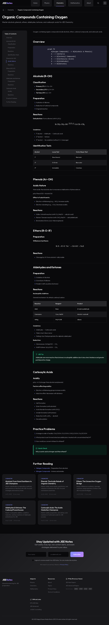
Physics (32, 582)
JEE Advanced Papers (72, 586)
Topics (50, 586)
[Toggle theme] (105, 3)
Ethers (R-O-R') (10, 68)
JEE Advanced (34, 606)
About (50, 582)
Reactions (11, 51)
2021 (90, 589)
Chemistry (11, 10)
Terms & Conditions (54, 592)
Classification (12, 44)
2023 (80, 589)
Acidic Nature (12, 61)
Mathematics (34, 589)
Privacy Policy (64, 564)
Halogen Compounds (43, 468)
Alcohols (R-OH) (11, 41)
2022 (85, 589)
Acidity (10, 91)
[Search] (98, 3)
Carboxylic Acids (11, 88)
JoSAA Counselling (35, 609)
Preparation (11, 47)
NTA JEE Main (34, 603)
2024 (76, 589)
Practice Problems (11, 98)
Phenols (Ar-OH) (11, 58)
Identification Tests (13, 55)
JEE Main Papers (71, 582)
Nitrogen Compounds (43, 471)
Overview (9, 37)
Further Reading (11, 102)
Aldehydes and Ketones (13, 78)
